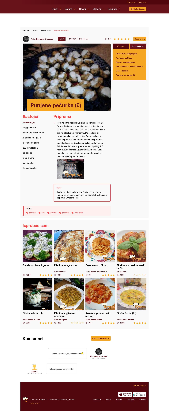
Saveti (82, 9)
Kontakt (71, 399)
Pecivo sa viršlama (124, 58)
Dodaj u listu (140, 39)
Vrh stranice (138, 386)
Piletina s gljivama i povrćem (69, 301)
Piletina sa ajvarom (69, 253)
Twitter (108, 399)
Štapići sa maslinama (125, 62)
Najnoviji (121, 46)
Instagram (131, 399)
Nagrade (112, 9)
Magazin (97, 9)
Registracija (131, 2)
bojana (34, 372)
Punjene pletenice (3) (125, 75)
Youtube (119, 399)
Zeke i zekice (122, 71)
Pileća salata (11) (37, 301)
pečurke (32, 213)
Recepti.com (36, 8)
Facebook (97, 399)
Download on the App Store (125, 394)
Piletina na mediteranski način (131, 253)
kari (43, 213)
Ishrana (68, 9)
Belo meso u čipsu (100, 253)
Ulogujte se (142, 2)
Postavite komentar (100, 338)
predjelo (65, 213)
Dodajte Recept (138, 9)
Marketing (64, 399)
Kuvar (55, 9)
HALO (37, 403)
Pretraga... (124, 9)
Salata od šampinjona (37, 253)
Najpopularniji (138, 46)
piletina (53, 213)
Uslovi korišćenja (54, 399)
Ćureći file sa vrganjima (126, 54)
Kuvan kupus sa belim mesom (100, 301)
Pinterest (142, 399)
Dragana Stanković (44, 39)
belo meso (79, 213)
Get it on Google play (139, 394)
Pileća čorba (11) (131, 301)
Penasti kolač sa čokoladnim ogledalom (129, 66)
